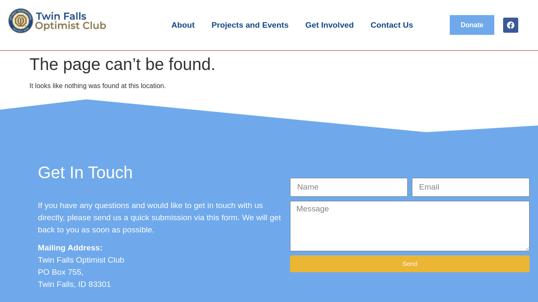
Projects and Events (249, 25)
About (183, 25)
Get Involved (330, 25)
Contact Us (392, 25)
